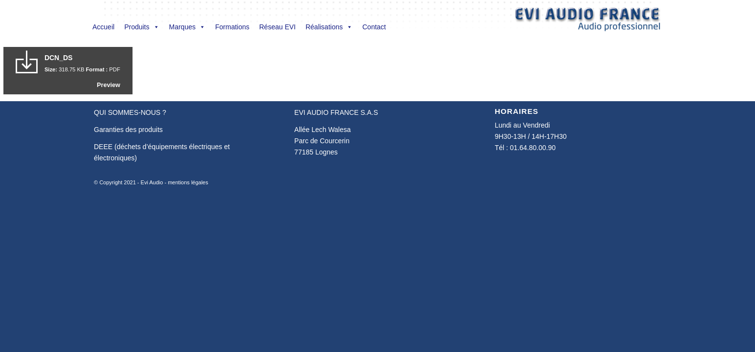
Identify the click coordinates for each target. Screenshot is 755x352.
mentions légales (188, 182)
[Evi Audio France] (587, 21)
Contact (374, 27)
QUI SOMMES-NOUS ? (130, 112)
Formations (232, 27)
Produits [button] (141, 27)
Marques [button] (187, 27)
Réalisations (329, 27)
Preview (108, 85)
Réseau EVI (277, 27)
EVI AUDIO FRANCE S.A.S (336, 112)
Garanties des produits (128, 129)
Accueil (103, 27)
